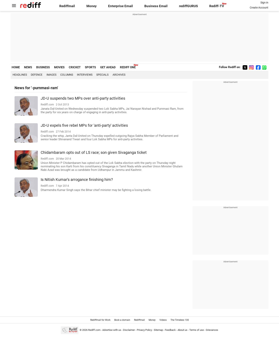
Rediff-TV (216, 6)
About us (182, 329)
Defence (36, 74)
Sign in (264, 2)
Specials (102, 74)
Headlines (20, 74)
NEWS (28, 67)
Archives (119, 74)
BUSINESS (43, 67)
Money (91, 6)
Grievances (212, 329)
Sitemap (158, 329)
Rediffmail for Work (100, 320)
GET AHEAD (108, 67)
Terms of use (196, 329)
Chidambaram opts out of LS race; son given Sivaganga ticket (94, 152)
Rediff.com (94, 329)
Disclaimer (129, 329)
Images (51, 74)
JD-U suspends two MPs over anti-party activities (83, 98)
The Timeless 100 (179, 320)
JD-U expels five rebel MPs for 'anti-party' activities (84, 125)
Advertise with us (111, 329)
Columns (66, 74)
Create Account (259, 7)
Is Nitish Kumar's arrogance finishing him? (77, 179)
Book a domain (122, 320)
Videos (163, 320)
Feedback (170, 329)
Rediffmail (67, 6)
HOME (16, 67)
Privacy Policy (144, 329)
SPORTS (90, 67)
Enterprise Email (120, 6)
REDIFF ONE (128, 67)
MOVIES (59, 67)
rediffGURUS (188, 6)
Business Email (156, 6)
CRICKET (75, 67)
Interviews (84, 74)
